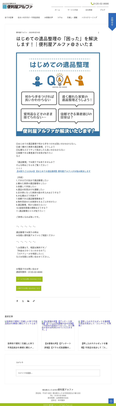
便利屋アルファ (58, 389)
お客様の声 (48, 17)
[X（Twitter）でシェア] (23, 301)
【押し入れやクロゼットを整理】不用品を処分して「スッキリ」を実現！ (94, 346)
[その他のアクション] (98, 32)
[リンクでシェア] (34, 301)
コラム (60, 17)
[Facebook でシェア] (17, 301)
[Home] (111, 401)
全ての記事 (9, 17)
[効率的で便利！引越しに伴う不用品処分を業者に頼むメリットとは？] (21, 329)
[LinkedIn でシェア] (28, 301)
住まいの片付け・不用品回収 (29, 17)
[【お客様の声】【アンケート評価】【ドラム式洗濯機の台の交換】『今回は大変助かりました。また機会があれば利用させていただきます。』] (58, 329)
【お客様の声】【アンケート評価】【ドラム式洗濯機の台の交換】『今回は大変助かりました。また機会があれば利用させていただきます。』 (57, 346)
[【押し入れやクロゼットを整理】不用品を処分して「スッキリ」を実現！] (94, 329)
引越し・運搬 (72, 17)
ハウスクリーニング (89, 17)
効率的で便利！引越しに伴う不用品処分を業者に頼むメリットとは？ (21, 346)
